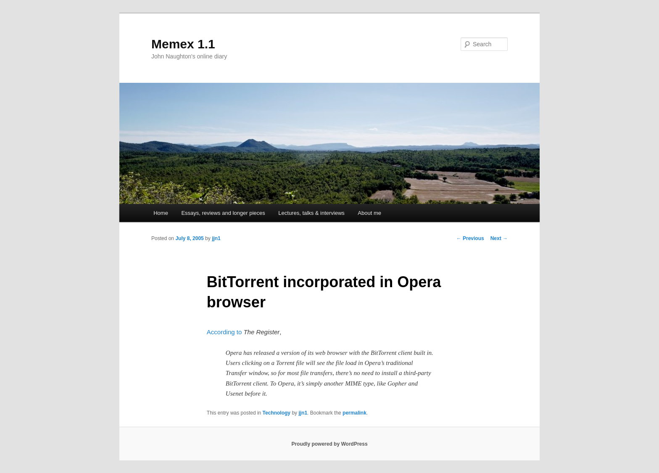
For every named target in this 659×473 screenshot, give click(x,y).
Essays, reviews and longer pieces (223, 213)
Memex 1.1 (183, 44)
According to (224, 332)
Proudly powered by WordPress (329, 444)
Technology (276, 413)
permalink (354, 413)
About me (369, 213)
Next (499, 238)
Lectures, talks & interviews (311, 213)
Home (160, 213)
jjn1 (216, 238)
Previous (470, 238)
